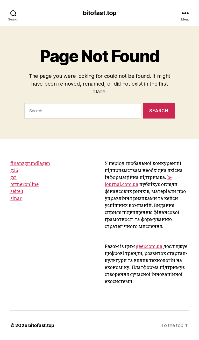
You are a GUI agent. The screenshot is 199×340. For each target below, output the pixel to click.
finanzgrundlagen (30, 163)
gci (13, 178)
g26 (14, 171)
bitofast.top (99, 13)
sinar (16, 199)
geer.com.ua (149, 246)
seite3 (16, 192)
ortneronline (24, 185)
